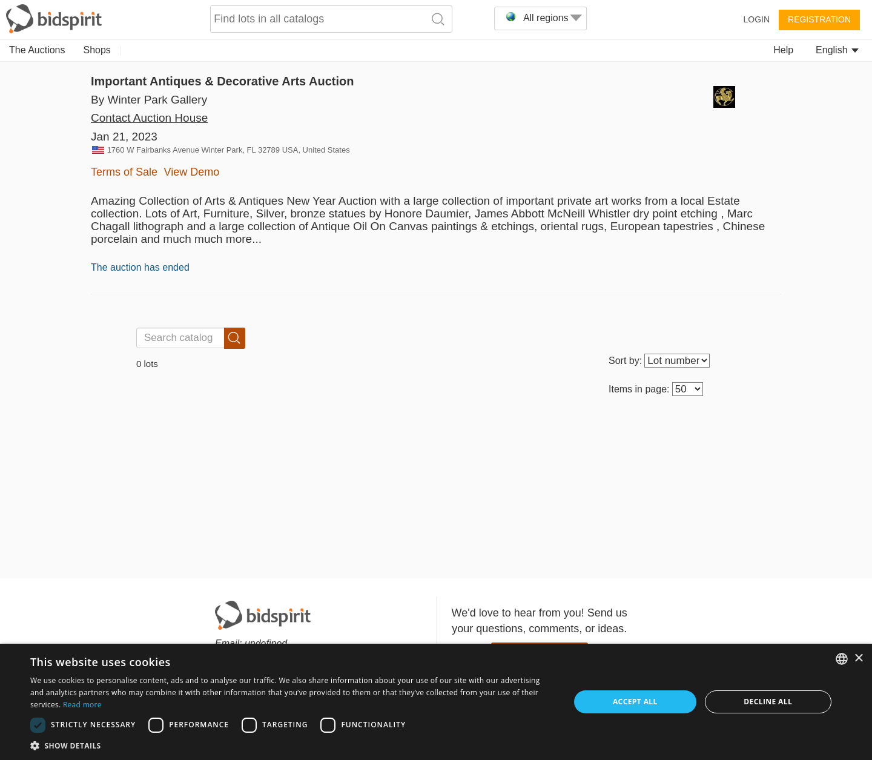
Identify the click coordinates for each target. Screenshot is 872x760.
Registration (819, 19)
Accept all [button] (635, 701)
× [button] (858, 658)
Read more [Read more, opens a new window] (82, 704)
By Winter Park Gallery (149, 99)
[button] (292, 745)
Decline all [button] (768, 701)
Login (756, 19)
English (837, 50)
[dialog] (436, 702)
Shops (97, 50)
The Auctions (37, 50)
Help (783, 50)
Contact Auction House (149, 117)
